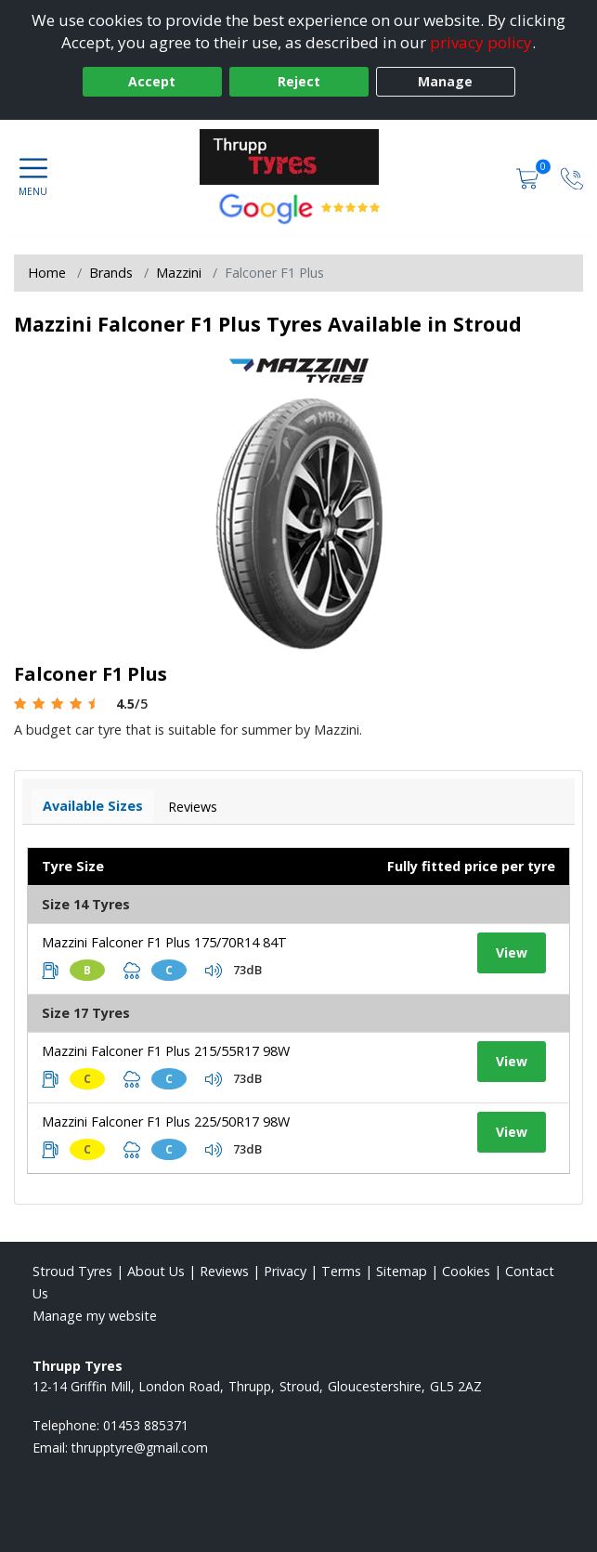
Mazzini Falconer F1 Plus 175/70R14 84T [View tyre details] (164, 942)
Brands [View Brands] (111, 272)
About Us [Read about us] (156, 1271)
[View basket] (529, 177)
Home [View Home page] (47, 272)
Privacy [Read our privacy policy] (285, 1271)
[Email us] (139, 1447)
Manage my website (94, 1315)
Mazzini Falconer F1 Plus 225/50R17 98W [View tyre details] (166, 1121)
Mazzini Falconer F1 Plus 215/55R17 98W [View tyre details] (166, 1051)
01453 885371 (145, 1425)
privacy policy (481, 42)
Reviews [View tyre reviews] (192, 806)
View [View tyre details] (511, 952)
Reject (299, 81)
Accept (151, 81)
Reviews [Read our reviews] (224, 1271)
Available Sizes (93, 806)
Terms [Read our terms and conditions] (341, 1271)
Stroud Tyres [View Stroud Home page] (72, 1271)
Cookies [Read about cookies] (466, 1271)
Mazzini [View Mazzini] (178, 272)
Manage (445, 81)
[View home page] (299, 157)
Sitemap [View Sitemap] (401, 1271)
